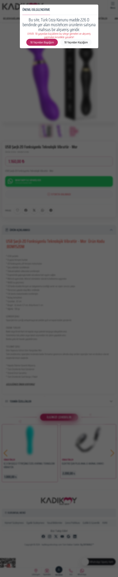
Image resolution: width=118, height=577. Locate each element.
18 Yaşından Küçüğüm (76, 42)
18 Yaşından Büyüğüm (42, 42)
